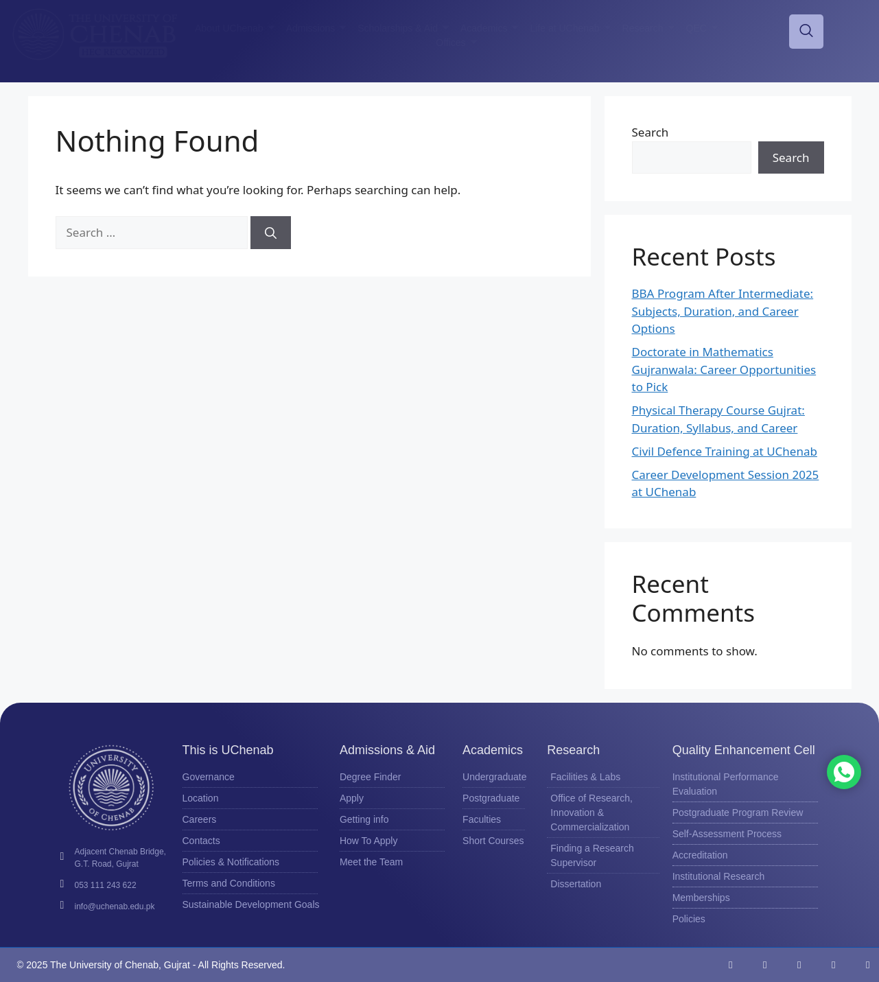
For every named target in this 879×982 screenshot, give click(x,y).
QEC (702, 28)
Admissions (316, 28)
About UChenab (235, 28)
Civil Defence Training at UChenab (724, 451)
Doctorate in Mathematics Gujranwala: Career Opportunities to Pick (724, 369)
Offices (456, 43)
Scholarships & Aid (403, 28)
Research (648, 28)
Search (650, 132)
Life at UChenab (570, 28)
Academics (489, 28)
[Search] (270, 232)
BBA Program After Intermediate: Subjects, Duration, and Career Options (723, 310)
